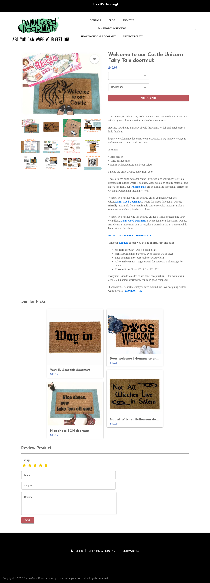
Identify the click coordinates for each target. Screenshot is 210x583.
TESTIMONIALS (130, 550)
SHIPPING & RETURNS (102, 550)
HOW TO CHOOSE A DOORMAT (98, 36)
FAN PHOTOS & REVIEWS (112, 28)
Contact (95, 20)
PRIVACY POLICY (133, 36)
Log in (79, 550)
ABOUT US (128, 20)
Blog (112, 20)
